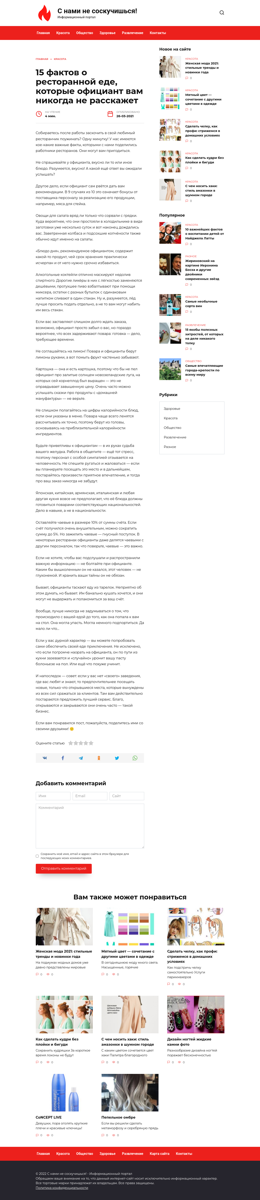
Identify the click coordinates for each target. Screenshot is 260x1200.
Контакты (158, 33)
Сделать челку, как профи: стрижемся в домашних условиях (202, 129)
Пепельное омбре (118, 1116)
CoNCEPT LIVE (49, 1116)
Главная (43, 33)
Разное (170, 443)
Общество (84, 33)
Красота (63, 33)
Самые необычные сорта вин (201, 301)
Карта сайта (160, 1153)
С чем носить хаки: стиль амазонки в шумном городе (201, 189)
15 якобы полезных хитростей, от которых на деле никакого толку (204, 333)
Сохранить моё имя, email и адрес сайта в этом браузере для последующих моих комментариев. (85, 856)
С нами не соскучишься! (97, 11)
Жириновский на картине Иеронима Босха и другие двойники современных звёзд (202, 267)
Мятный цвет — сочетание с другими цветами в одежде (203, 98)
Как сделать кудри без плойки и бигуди (204, 159)
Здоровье (108, 33)
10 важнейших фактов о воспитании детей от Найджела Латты (204, 232)
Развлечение (132, 33)
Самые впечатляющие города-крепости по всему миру (204, 366)
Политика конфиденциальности (62, 1186)
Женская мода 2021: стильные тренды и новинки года (202, 67)
